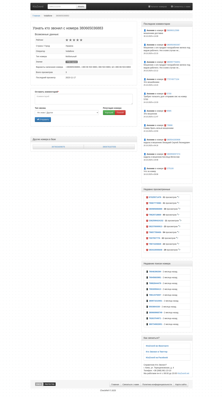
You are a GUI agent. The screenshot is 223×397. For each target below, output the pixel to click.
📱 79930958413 (153, 289)
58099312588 (173, 30)
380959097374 (173, 154)
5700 (169, 93)
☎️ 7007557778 (153, 238)
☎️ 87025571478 (153, 197)
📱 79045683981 (153, 277)
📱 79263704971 (153, 318)
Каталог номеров (157, 6)
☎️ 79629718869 (153, 215)
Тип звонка (40, 108)
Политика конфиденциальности (157, 384)
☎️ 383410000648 (154, 250)
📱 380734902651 (154, 324)
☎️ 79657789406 (153, 232)
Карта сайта (180, 384)
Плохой (120, 112)
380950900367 (173, 45)
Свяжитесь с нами (180, 6)
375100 (170, 168)
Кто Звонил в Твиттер (156, 352)
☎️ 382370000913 (154, 226)
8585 (169, 111)
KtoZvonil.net (183, 373)
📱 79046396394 (153, 271)
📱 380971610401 (154, 301)
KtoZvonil (38, 6)
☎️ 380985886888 (154, 209)
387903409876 (58, 147)
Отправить (43, 119)
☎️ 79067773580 (153, 203)
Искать (81, 6)
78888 (170, 125)
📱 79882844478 (153, 283)
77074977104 (173, 79)
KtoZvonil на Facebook (157, 357)
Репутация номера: (112, 108)
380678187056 (109, 147)
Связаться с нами (131, 384)
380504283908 (173, 140)
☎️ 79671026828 (153, 244)
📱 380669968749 (154, 312)
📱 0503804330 (153, 307)
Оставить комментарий (47, 92)
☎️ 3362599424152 (154, 220)
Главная (36, 16)
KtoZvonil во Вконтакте (157, 346)
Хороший (109, 112)
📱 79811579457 (153, 295)
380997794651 (173, 62)
